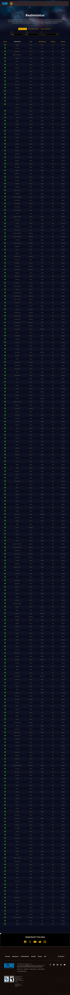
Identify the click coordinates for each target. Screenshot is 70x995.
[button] (17, 34)
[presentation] (5, 3)
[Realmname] (49, 34)
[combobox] (17, 34)
